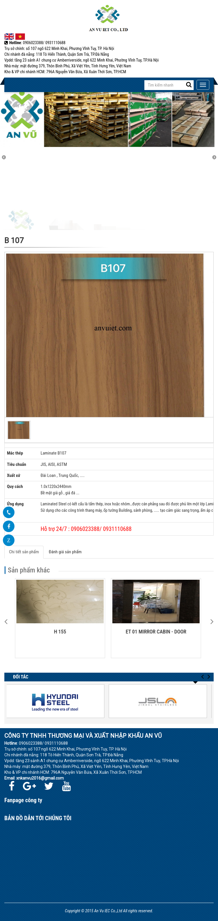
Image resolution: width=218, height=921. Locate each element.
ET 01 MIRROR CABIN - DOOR (157, 632)
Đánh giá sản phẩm (65, 551)
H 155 (61, 632)
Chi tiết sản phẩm (24, 551)
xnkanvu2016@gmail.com (40, 778)
